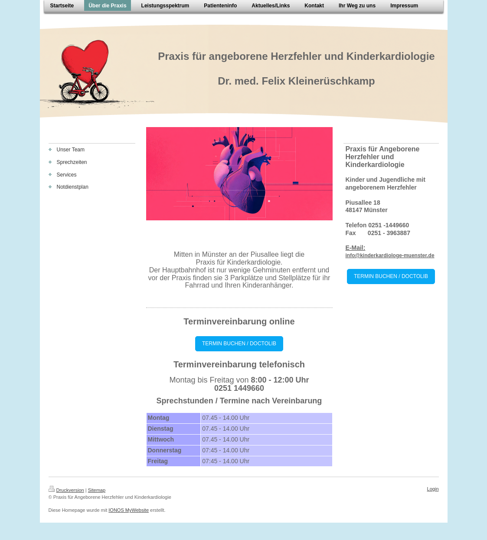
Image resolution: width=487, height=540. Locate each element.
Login (433, 488)
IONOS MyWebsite (128, 510)
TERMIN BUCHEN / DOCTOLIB (239, 343)
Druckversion (66, 490)
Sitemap (96, 490)
